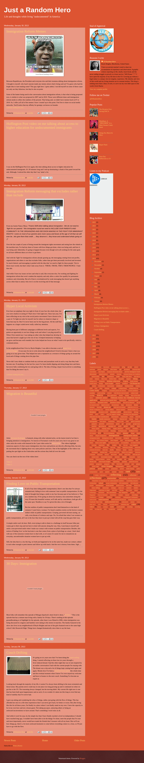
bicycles (121, 379)
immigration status (95, 438)
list (120, 445)
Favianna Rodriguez (18, 438)
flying (131, 419)
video (133, 504)
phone (138, 464)
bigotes (129, 379)
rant (128, 471)
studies (136, 488)
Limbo (114, 445)
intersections (134, 438)
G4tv (127, 421)
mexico (107, 454)
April (96, 290)
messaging (95, 452)
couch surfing (74, 657)
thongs (132, 492)
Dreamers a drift (103, 412)
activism (92, 369)
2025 (94, 222)
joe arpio (92, 440)
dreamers (93, 412)
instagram (126, 438)
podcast (92, 469)
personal (127, 464)
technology (93, 492)
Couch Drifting (16, 652)
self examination (123, 483)
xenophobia (112, 509)
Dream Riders (109, 409)
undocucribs (93, 499)
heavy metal (95, 428)
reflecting (116, 474)
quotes (107, 472)
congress (104, 390)
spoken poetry (120, 485)
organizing (116, 461)
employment (124, 417)
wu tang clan (98, 509)
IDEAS (119, 433)
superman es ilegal (104, 490)
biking (135, 379)
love (91, 447)
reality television (100, 475)
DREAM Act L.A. (133, 407)
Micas (120, 454)
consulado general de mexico (117, 390)
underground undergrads (130, 497)
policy (107, 469)
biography (102, 381)
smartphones (99, 485)
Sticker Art (137, 485)
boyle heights (109, 383)
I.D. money (93, 433)
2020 (94, 233)
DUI (96, 414)
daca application (112, 395)
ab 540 (130, 367)
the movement (111, 492)
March (96, 294)
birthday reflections (113, 381)
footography (93, 421)
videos (92, 507)
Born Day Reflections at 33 (105, 157)
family (94, 419)
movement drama (106, 457)
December (98, 261)
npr (125, 459)
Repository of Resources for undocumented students (108, 481)
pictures (135, 466)
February (97, 297)
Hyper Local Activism (21, 306)
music (124, 457)
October (97, 269)
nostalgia (119, 459)
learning (94, 445)
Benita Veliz (112, 379)
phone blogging (107, 466)
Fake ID (138, 417)
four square (103, 421)
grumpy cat (112, 426)
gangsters (94, 424)
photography (120, 466)
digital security (105, 405)
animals (112, 374)
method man (103, 452)
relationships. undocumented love (129, 478)
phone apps (95, 466)
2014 (94, 255)
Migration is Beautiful (21, 393)
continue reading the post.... (15, 107)
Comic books (94, 390)
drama (136, 405)
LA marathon (124, 443)
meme (124, 450)
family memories (105, 419)
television (101, 492)
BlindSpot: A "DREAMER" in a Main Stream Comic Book (106, 124)
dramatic (92, 407)
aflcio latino (113, 369)
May (96, 287)
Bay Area (104, 379)
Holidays (135, 428)
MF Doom (114, 454)
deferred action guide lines (108, 400)
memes (130, 450)
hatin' (138, 426)
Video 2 (9, 462)
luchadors (105, 447)
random (121, 472)
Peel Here (119, 464)
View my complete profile (98, 89)
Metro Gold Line (114, 452)
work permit (120, 507)
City (96, 388)
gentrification (110, 424)
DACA (100, 395)
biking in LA (93, 381)
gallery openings (135, 421)
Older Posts (79, 740)
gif (123, 424)
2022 (94, 229)
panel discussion (133, 461)
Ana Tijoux (102, 372)
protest (122, 469)
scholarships (93, 483)
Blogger (82, 758)
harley (132, 426)
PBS (113, 464)
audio (118, 376)
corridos (92, 393)
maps (118, 447)
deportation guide (133, 400)
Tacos (121, 490)
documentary (115, 405)
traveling (134, 495)
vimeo (99, 507)
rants (138, 471)
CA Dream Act (135, 383)
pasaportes (99, 464)
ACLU (136, 367)
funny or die (120, 421)
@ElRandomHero (96, 99)
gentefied (101, 424)
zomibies (119, 509)
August (97, 276)
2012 (94, 335)
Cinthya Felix (129, 386)
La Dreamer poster (114, 443)
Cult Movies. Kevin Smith (121, 393)
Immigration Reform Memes (26, 31)
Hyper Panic (103, 145)
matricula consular (128, 447)
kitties (91, 443)
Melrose (118, 450)
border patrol (93, 383)
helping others (106, 428)
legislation (101, 445)
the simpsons (123, 492)
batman (97, 379)
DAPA (121, 395)
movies (117, 457)
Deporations (122, 400)
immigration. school (107, 438)
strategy (113, 488)
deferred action (101, 398)
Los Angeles (134, 445)
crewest (109, 393)
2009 (94, 346)
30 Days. (68, 615)
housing (113, 431)
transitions (113, 495)
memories (137, 450)
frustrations (111, 421)
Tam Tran (129, 490)
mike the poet (136, 454)
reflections (95, 477)
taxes (136, 490)
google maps (136, 424)
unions (132, 502)
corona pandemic (133, 390)
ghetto (117, 424)
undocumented (104, 499)
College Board (123, 388)
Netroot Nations (100, 459)
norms (108, 459)
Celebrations (101, 386)
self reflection (134, 483)
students (129, 488)
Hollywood (93, 431)
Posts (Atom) (17, 746)
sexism (91, 485)
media (112, 450)
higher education (118, 428)
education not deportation (130, 414)
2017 (94, 244)
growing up (102, 426)
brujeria (118, 383)
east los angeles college (113, 414)
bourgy (101, 383)
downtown (129, 405)
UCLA (109, 497)
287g (123, 367)
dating (127, 395)
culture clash (134, 393)
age (120, 369)
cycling (92, 395)
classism (107, 388)
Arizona (119, 374)
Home (45, 740)
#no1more (106, 367)
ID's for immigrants (109, 433)
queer (101, 472)
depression (92, 402)
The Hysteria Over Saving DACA (105, 110)
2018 (94, 240)
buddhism (125, 383)
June (96, 283)
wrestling (129, 507)
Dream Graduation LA (96, 409)
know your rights (100, 443)
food (136, 419)
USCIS (105, 504)
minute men (95, 457)
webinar (105, 507)
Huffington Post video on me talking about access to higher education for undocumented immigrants (42, 125)
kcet (121, 440)
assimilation (110, 376)
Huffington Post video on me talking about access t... (112, 308)
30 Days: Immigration (21, 563)
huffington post (122, 431)
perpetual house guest (62, 671)
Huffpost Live (133, 431)
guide (119, 426)
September (98, 272)
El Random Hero (110, 62)
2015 (94, 251)
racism (114, 472)
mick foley (127, 454)
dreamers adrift (115, 412)
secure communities (111, 483)
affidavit (105, 369)
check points (110, 386)
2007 (94, 353)
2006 (94, 357)
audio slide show (127, 376)
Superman (93, 490)
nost (113, 459)
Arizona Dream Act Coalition (132, 374)
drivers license (128, 412)
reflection (133, 475)
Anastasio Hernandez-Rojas (114, 372)
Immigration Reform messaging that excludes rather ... (112, 311)
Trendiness (93, 497)
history (128, 428)
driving (136, 412)
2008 (94, 350)
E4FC (102, 414)
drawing (99, 407)
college (114, 388)
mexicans (99, 454)
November (98, 265)
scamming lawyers (132, 481)
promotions (114, 469)
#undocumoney (115, 367)
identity (125, 433)
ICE (99, 433)
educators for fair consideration (99, 417)
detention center (103, 402)
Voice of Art (56, 443)
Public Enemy (130, 469)
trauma (121, 495)
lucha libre (98, 447)
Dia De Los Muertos (128, 402)
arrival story (95, 376)
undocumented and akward (118, 499)
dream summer (120, 409)
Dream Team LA (133, 409)
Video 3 (9, 464)
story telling (96, 488)
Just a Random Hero (37, 10)
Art (103, 376)
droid (91, 414)
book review (134, 381)
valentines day (125, 504)
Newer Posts (10, 740)
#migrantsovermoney (95, 367)
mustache (132, 457)
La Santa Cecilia (135, 443)
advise (99, 369)
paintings (124, 461)
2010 (94, 342)
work (112, 507)
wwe (105, 509)
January (97, 301)
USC (99, 504)
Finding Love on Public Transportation (33, 483)
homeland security (103, 431)
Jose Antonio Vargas (102, 440)
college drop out (133, 388)
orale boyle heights (104, 461)
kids (137, 440)
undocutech (125, 502)
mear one (105, 450)
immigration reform (130, 435)
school (101, 483)
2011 (94, 339)
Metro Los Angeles (127, 452)
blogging (125, 381)
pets (133, 464)
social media (110, 485)
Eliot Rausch (114, 417)
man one (113, 447)
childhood (119, 386)
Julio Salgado (114, 440)
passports (106, 464)
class (101, 388)
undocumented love (112, 502)
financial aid (123, 419)
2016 (94, 247)
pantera (92, 464)
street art (121, 488)
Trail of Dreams (102, 495)
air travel (127, 369)
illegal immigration (101, 435)
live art (125, 445)
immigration (114, 435)
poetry (100, 469)
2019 (94, 237)
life (108, 445)
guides (126, 426)
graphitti (94, 426)
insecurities (118, 438)
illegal (132, 433)
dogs (122, 405)
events (131, 417)
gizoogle (128, 424)
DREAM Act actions (119, 407)
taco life (114, 490)
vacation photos (114, 504)
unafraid (118, 497)
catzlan (94, 386)
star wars (129, 485)
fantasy (115, 419)
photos (129, 466)
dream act (107, 407)
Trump (101, 497)
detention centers (115, 402)
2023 (94, 226)
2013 (94, 258)
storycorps (105, 488)
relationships (111, 478)
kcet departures (129, 440)
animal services (103, 374)
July (95, 279)
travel (127, 495)
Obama (130, 459)
